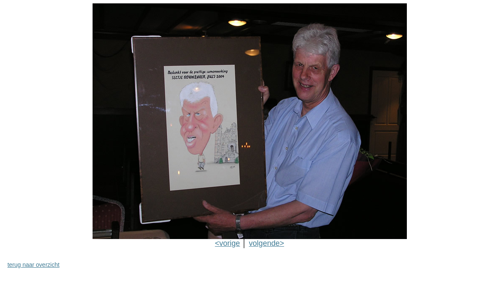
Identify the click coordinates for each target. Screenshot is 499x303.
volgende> (266, 243)
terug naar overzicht (34, 264)
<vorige (227, 243)
